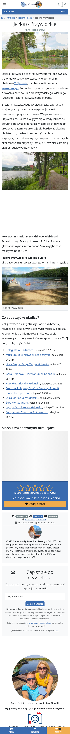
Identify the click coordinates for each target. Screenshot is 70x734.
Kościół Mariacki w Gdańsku (23, 383)
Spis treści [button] (35, 11)
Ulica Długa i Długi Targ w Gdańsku (27, 364)
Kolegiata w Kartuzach (19, 350)
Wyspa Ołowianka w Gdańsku (24, 407)
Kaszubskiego (10, 88)
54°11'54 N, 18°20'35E (35, 519)
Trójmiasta (20, 83)
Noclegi (35, 730)
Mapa (11, 730)
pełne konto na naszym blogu (38, 623)
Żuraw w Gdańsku (17, 402)
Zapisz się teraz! (35, 603)
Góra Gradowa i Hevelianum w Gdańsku (30, 374)
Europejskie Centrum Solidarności (27, 412)
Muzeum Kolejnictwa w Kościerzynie (28, 355)
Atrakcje (11, 17)
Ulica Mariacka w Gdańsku (22, 398)
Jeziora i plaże (25, 17)
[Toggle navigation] (4, 4)
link (57, 630)
